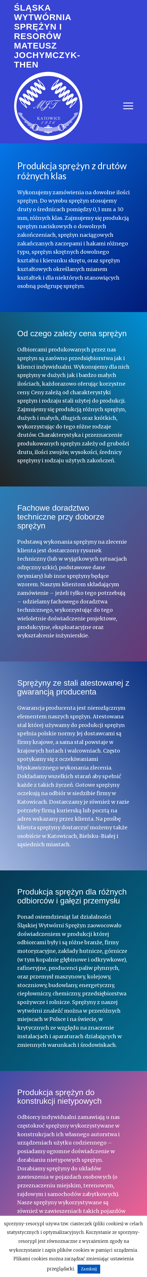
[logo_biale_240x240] (48, 106)
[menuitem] (125, 106)
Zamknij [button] (89, 1269)
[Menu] (125, 106)
